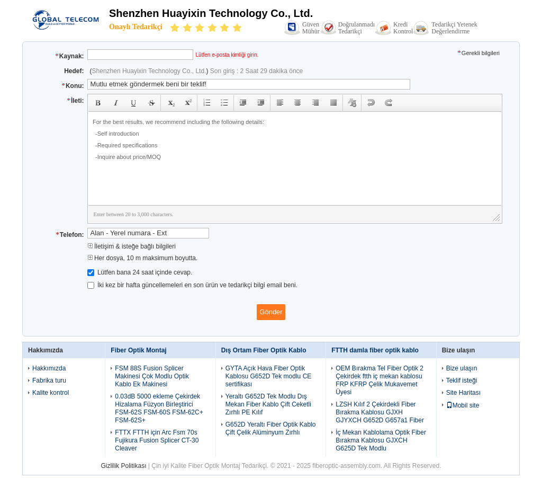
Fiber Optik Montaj (138, 350)
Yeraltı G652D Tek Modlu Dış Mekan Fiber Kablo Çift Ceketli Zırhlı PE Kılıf (268, 404)
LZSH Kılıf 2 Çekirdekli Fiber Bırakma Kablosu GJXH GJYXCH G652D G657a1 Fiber (380, 412)
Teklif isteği (461, 380)
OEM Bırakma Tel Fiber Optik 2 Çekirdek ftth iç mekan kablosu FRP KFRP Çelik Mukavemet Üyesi (379, 380)
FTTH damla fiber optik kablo (375, 350)
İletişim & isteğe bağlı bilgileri (131, 246)
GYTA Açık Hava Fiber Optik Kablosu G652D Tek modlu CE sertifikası (268, 376)
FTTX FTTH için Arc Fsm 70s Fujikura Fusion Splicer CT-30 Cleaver (156, 440)
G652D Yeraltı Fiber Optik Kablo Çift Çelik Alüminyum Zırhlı (270, 428)
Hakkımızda (49, 368)
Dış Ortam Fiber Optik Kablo (263, 350)
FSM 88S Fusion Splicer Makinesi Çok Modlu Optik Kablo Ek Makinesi (151, 376)
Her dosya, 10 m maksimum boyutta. (142, 258)
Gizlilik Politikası (123, 466)
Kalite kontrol (50, 392)
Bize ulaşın (461, 368)
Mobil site (463, 405)
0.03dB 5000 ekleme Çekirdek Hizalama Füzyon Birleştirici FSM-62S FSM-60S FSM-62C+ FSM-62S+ (159, 408)
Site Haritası (463, 392)
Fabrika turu (49, 380)
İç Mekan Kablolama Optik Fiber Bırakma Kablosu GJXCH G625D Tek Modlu (381, 440)
